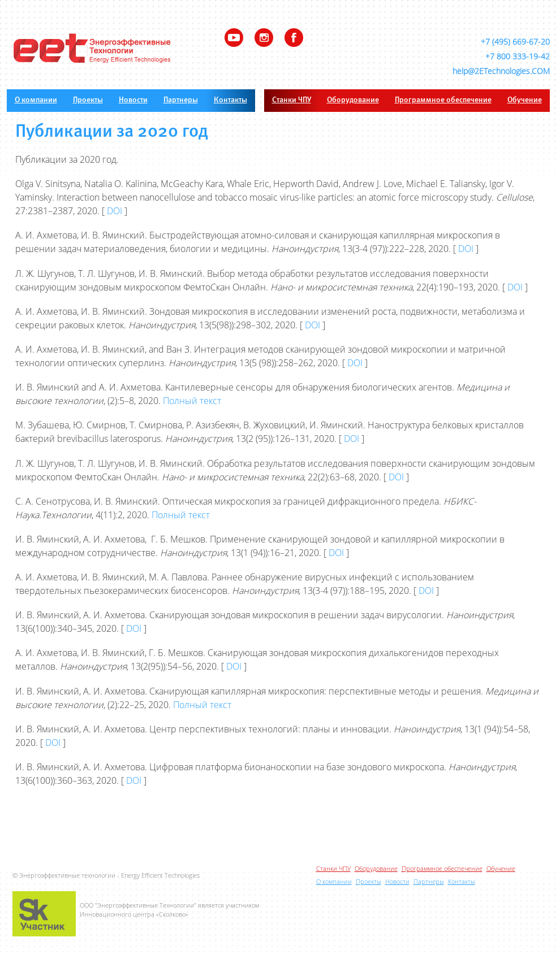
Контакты (230, 100)
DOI (114, 211)
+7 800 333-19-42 (517, 56)
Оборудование (353, 100)
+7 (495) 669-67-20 (515, 41)
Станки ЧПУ (291, 100)
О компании (36, 100)
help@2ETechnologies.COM (501, 71)
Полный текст (192, 400)
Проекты (88, 100)
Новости (133, 100)
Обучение (524, 100)
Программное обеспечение (443, 100)
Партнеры (180, 100)
